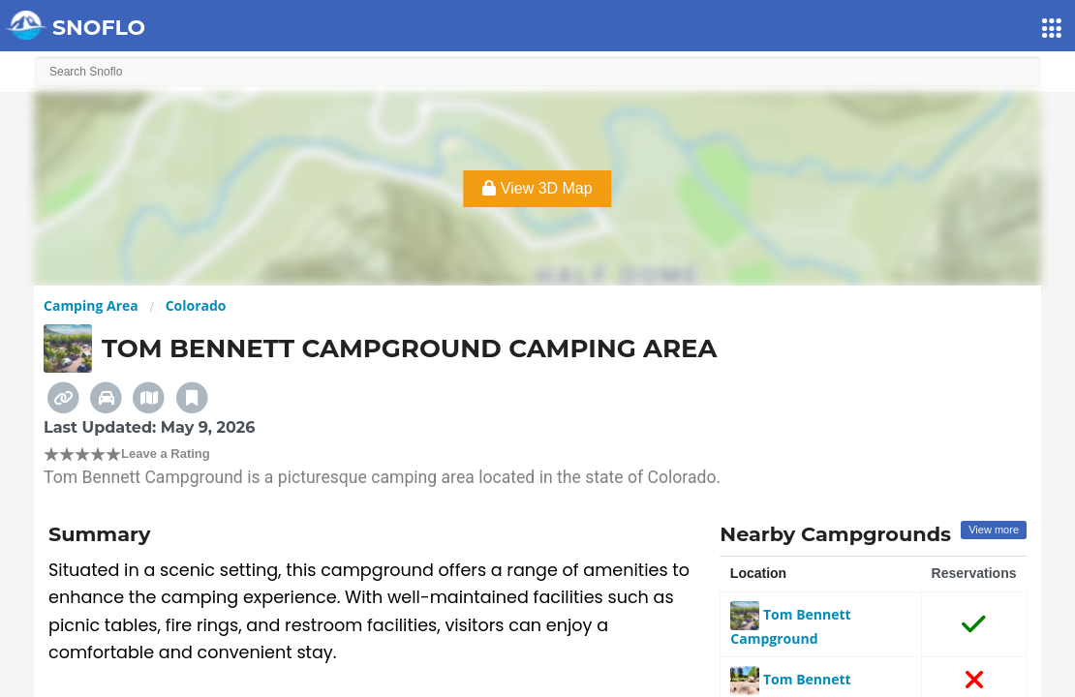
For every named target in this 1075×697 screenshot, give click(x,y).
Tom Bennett (790, 679)
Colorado (196, 305)
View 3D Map (537, 188)
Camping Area (91, 305)
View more (993, 529)
